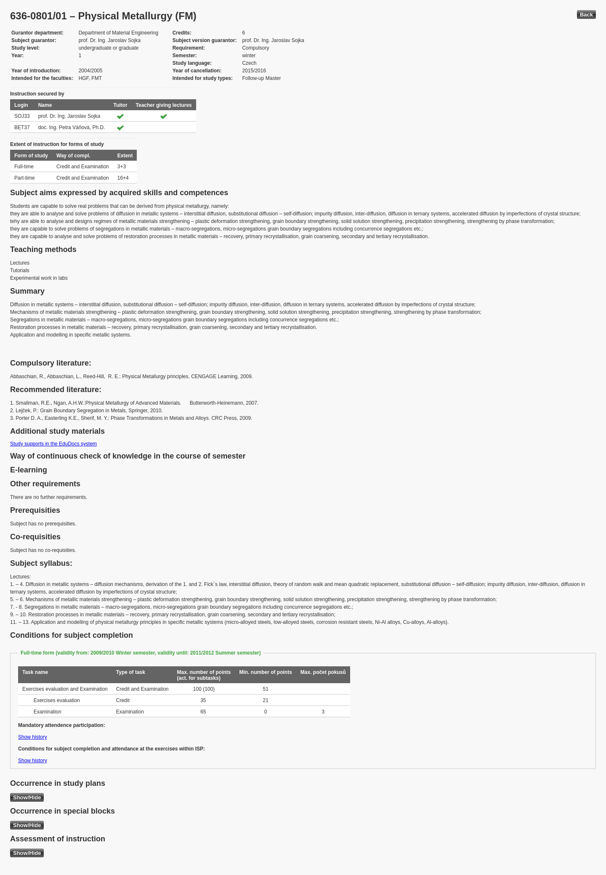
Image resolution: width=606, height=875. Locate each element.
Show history (32, 737)
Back (586, 14)
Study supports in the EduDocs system (53, 444)
